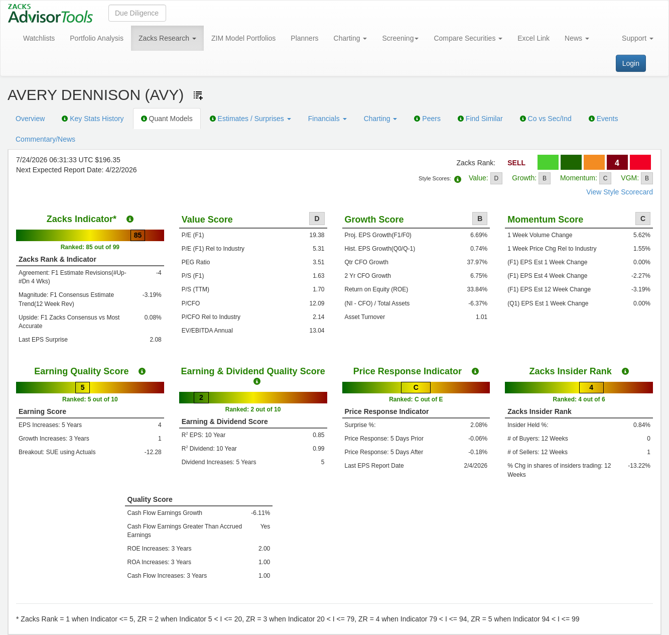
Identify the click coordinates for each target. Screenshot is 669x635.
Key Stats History (92, 119)
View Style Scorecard (619, 192)
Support (637, 38)
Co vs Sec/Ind (546, 119)
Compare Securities (468, 38)
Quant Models (167, 119)
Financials (327, 119)
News (577, 38)
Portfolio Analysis (96, 38)
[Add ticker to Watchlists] (198, 95)
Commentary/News (45, 139)
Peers (427, 119)
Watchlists (39, 38)
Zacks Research (167, 38)
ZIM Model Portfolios (243, 38)
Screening (400, 38)
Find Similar (480, 119)
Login (630, 63)
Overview (30, 119)
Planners (304, 38)
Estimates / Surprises (250, 119)
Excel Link (533, 38)
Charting (350, 38)
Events (603, 119)
